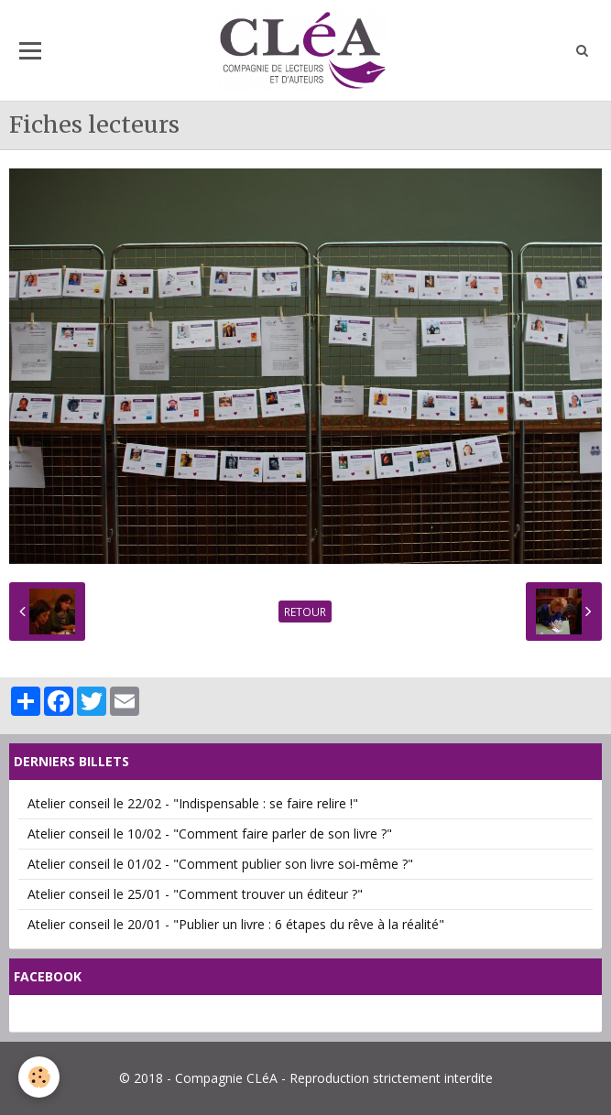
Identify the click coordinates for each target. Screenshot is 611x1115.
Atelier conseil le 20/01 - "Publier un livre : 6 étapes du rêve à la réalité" (235, 924)
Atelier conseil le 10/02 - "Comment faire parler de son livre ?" (209, 833)
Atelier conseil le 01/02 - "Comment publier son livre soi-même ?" (220, 863)
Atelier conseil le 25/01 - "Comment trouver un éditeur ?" (195, 894)
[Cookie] (39, 1077)
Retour (305, 611)
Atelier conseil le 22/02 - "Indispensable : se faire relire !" (192, 803)
